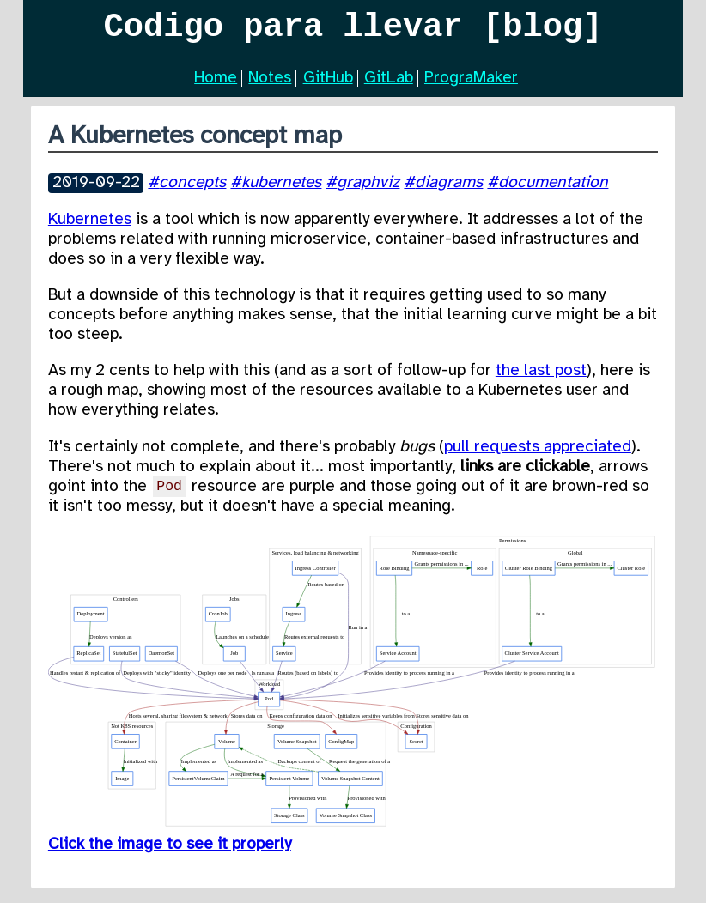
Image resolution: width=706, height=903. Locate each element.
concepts (192, 189)
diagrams (449, 189)
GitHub (328, 85)
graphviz (368, 189)
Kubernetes (89, 226)
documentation (553, 189)
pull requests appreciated (537, 454)
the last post (541, 377)
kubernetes (281, 189)
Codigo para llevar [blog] (353, 31)
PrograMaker (471, 85)
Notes (269, 85)
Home (215, 85)
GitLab (388, 85)
